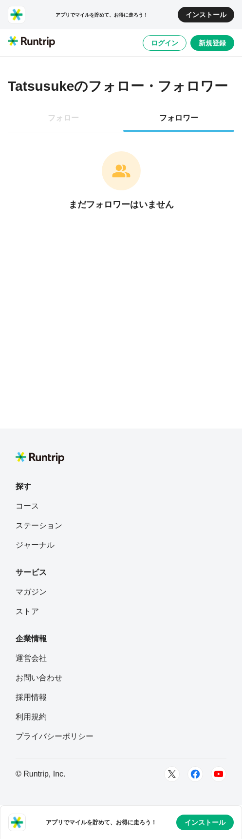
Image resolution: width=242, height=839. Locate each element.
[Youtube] (218, 774)
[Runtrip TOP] (31, 42)
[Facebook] (195, 774)
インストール (206, 15)
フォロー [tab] (63, 118)
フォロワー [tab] (178, 118)
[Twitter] (172, 774)
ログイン (164, 43)
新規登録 (212, 43)
